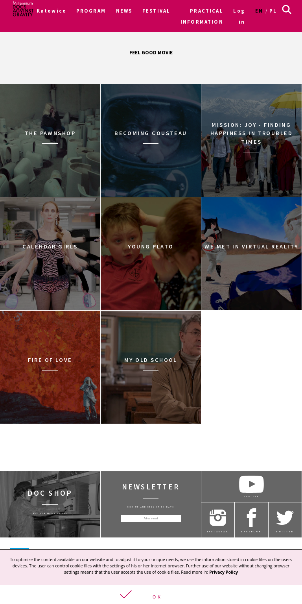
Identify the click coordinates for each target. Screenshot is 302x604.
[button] (151, 594)
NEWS (124, 10)
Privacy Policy (223, 571)
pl (273, 10)
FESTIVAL (156, 10)
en (259, 10)
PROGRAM (91, 10)
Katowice (51, 10)
